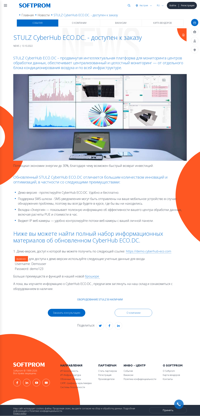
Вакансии (120, 22)
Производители (106, 379)
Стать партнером (107, 370)
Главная (28, 15)
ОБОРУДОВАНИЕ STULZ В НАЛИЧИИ (100, 299)
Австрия (143, 5)
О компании (79, 22)
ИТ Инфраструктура (70, 375)
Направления (71, 365)
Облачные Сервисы (70, 379)
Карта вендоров (162, 22)
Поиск (128, 5)
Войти (172, 5)
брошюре (92, 276)
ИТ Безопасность (69, 370)
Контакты (168, 379)
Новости (44, 15)
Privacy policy (19, 413)
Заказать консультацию (66, 312)
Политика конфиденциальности (140, 379)
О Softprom (172, 365)
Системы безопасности (72, 387)
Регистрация (187, 5)
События (37, 22)
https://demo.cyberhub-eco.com (148, 251)
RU (158, 5)
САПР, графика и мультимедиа (76, 383)
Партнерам (107, 365)
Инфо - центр (135, 365)
